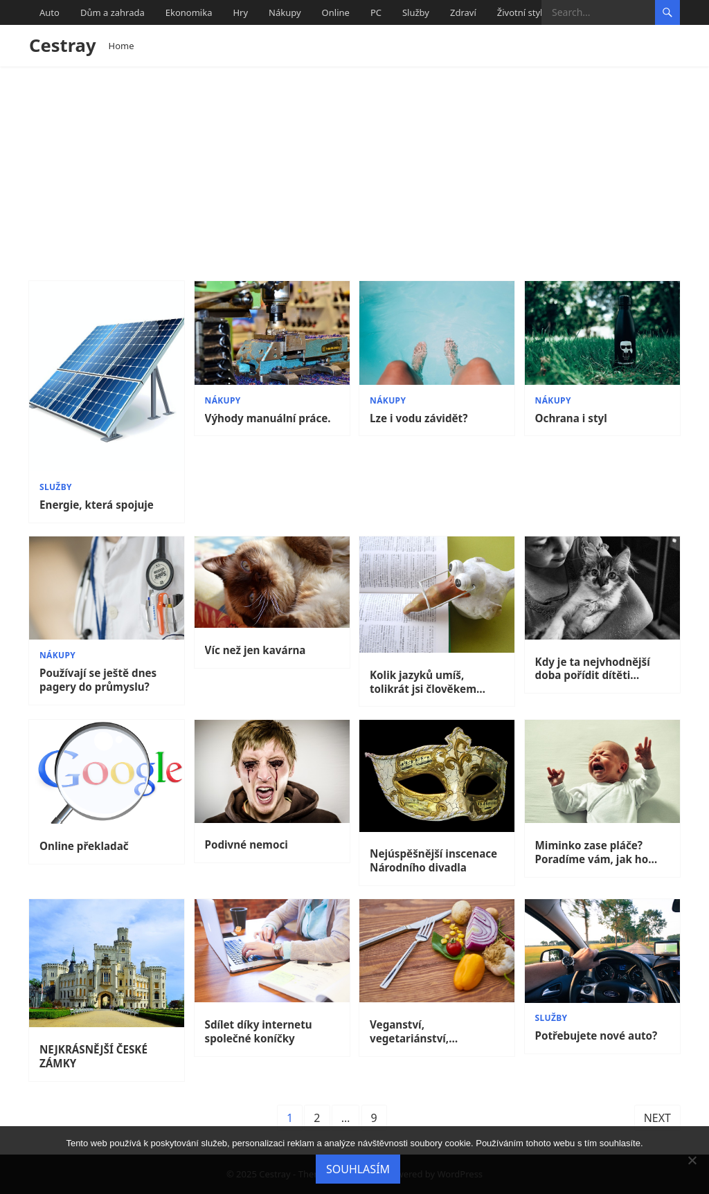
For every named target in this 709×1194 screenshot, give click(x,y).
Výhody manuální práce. (268, 418)
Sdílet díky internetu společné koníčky (258, 1031)
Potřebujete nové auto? (596, 1035)
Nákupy (285, 12)
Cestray (62, 45)
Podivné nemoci (246, 844)
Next (657, 1117)
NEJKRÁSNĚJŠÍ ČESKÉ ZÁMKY (93, 1056)
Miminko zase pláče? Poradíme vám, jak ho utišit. (592, 853)
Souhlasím (358, 1169)
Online (336, 12)
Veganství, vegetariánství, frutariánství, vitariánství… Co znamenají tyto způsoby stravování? (432, 1032)
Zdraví (463, 12)
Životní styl (520, 12)
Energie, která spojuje (96, 505)
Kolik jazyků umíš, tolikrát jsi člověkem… (427, 682)
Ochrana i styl (571, 418)
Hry (240, 12)
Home (121, 45)
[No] (692, 1160)
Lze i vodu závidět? (418, 418)
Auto (49, 12)
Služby (415, 12)
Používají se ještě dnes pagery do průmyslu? (97, 680)
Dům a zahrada (112, 12)
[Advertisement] (354, 170)
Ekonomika (189, 12)
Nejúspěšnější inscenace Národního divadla (433, 860)
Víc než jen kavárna (255, 650)
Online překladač (84, 846)
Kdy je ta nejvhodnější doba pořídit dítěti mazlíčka (592, 669)
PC (376, 12)
